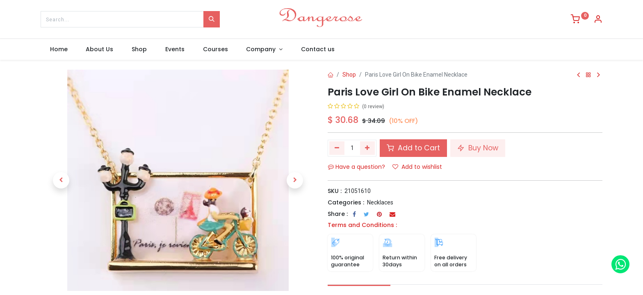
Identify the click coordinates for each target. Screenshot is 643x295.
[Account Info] (597, 20)
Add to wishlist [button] (417, 167)
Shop (349, 74)
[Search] (211, 19)
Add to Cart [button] (413, 148)
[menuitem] (59, 49)
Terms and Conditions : (362, 225)
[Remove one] (336, 147)
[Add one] (367, 147)
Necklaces (380, 202)
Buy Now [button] (477, 148)
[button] (61, 180)
